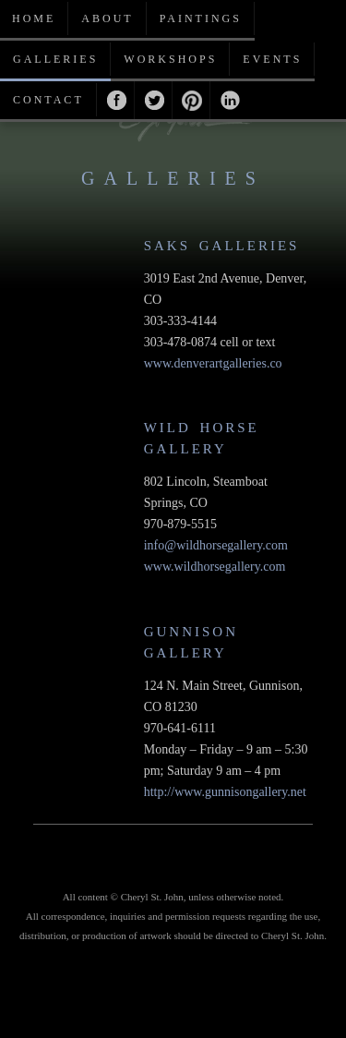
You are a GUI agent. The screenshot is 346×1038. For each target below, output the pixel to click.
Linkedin (229, 100)
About (107, 18)
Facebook (116, 100)
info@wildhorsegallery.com (216, 545)
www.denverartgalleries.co (213, 363)
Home (33, 18)
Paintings (201, 18)
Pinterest (191, 100)
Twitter (154, 100)
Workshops (170, 59)
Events (272, 59)
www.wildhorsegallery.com (215, 566)
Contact (48, 99)
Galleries (55, 59)
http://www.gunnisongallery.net (225, 792)
